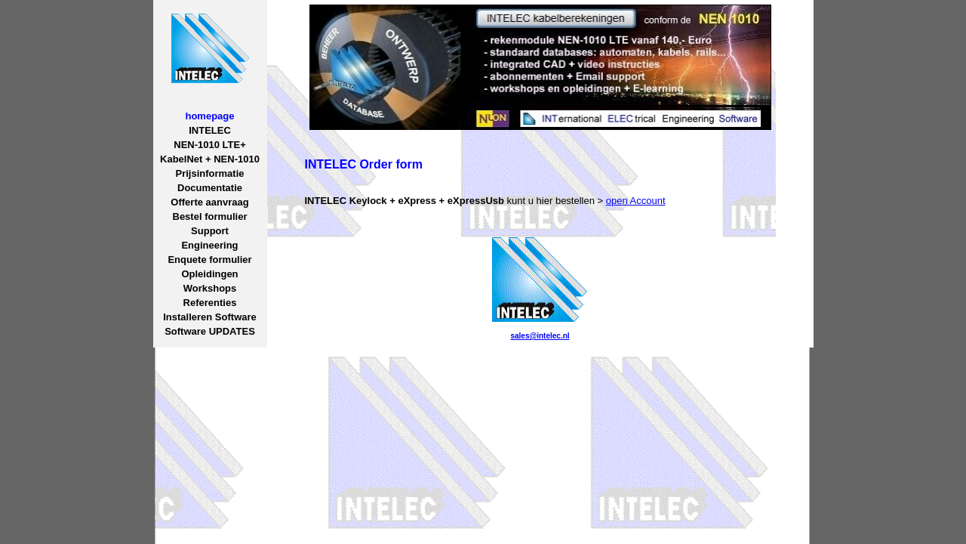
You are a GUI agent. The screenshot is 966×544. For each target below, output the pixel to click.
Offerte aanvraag (209, 202)
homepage (209, 116)
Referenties (210, 302)
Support (210, 230)
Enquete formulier (209, 259)
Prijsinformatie (209, 173)
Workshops (210, 288)
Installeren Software (210, 317)
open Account (636, 200)
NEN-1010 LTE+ (210, 144)
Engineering (209, 245)
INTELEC (210, 130)
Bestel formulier (210, 216)
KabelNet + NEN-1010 (210, 159)
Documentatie (209, 187)
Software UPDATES (210, 331)
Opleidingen (209, 274)
